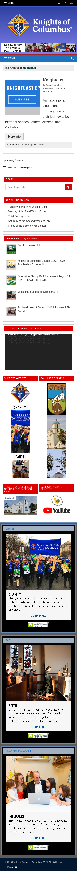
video (41, 145)
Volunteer (60, 88)
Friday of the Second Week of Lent (27, 225)
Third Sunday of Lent (20, 216)
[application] (38, 352)
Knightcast (54, 79)
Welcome (47, 91)
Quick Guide (30, 238)
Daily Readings (19, 200)
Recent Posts (13, 238)
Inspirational (49, 88)
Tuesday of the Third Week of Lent (27, 207)
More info (14, 136)
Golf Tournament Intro (29, 245)
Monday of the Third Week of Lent (27, 211)
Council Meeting (53, 85)
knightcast (33, 145)
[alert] (38, 168)
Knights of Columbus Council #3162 (28, 862)
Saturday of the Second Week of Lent (29, 221)
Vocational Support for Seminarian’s (37, 292)
